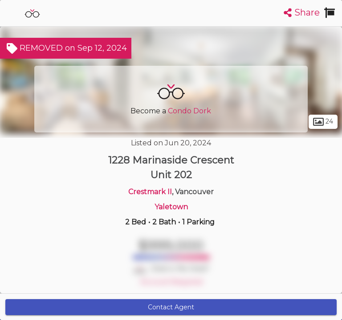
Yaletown (171, 207)
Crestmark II (150, 192)
